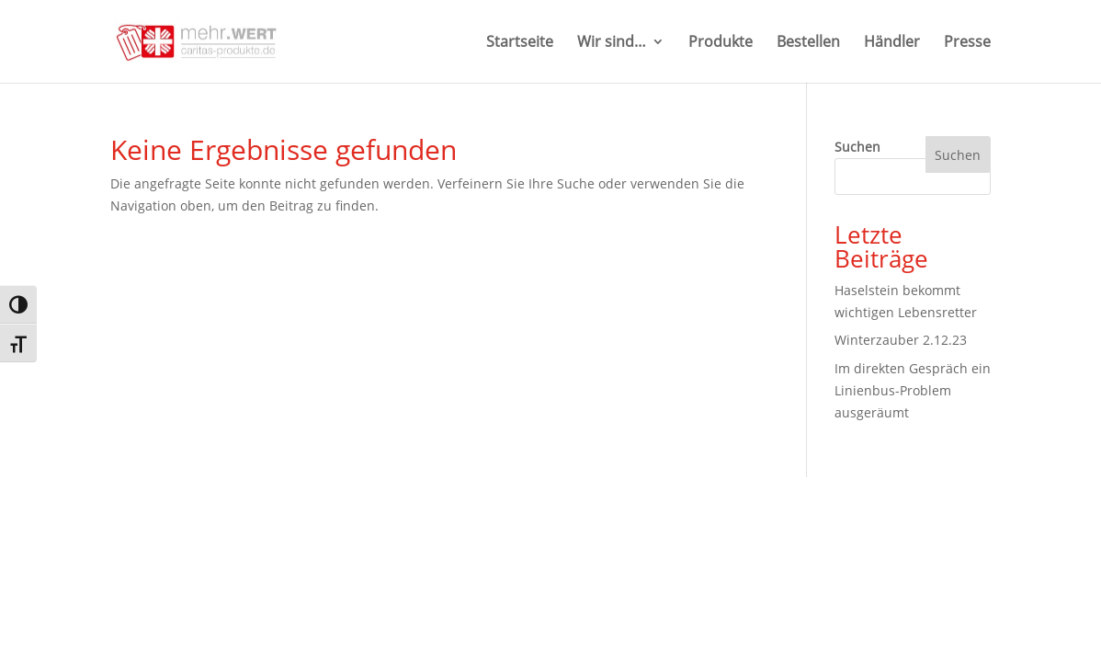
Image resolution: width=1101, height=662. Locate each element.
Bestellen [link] (808, 43)
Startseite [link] (519, 43)
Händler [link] (892, 43)
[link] (200, 40)
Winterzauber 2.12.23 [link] (900, 339)
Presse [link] (967, 43)
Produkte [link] (720, 43)
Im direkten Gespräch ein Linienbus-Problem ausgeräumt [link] (912, 390)
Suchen (857, 146)
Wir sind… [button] (611, 43)
